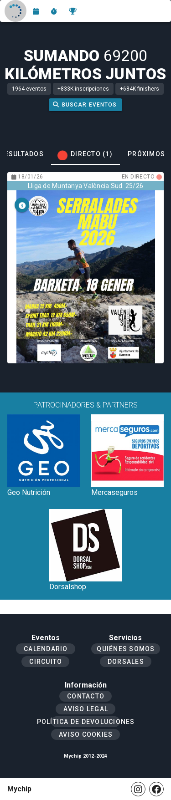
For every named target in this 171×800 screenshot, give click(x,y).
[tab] (85, 154)
